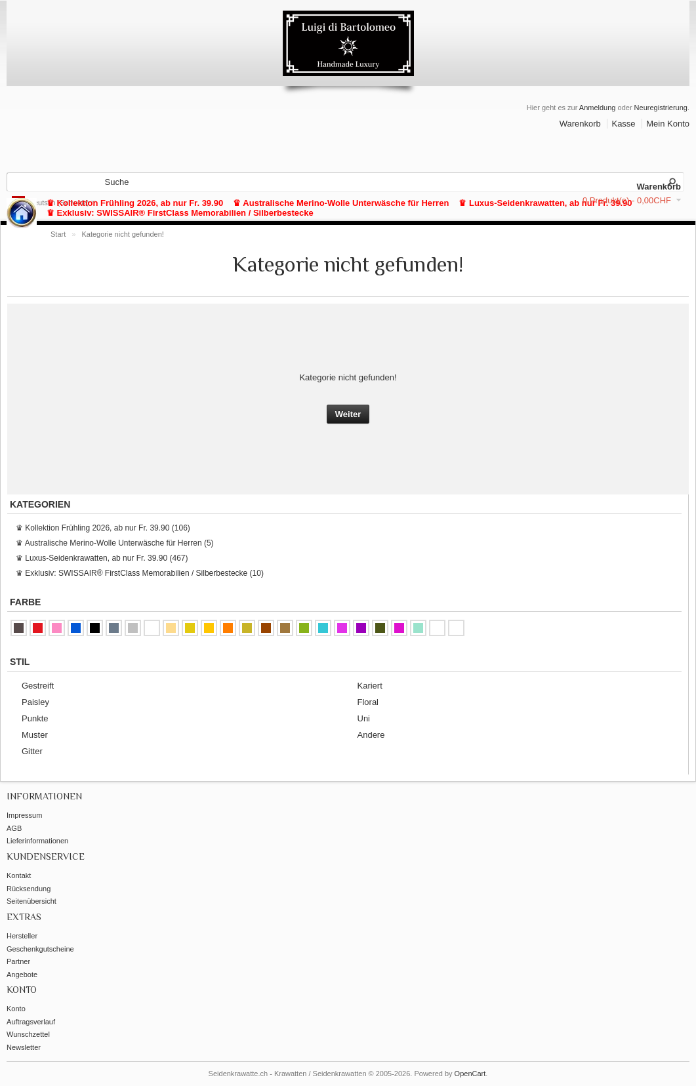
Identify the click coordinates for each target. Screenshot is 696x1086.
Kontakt (19, 875)
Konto (16, 1009)
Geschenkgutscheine (40, 949)
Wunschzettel (28, 1034)
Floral (368, 702)
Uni (364, 718)
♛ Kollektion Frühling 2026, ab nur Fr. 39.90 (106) (103, 528)
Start (58, 234)
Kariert (370, 686)
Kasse (623, 124)
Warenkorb (580, 124)
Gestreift (38, 686)
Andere (371, 735)
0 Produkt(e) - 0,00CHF (627, 200)
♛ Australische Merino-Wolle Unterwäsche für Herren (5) (115, 543)
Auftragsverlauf (31, 1022)
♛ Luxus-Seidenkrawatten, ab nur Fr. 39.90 (545, 203)
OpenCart (470, 1073)
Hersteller (22, 936)
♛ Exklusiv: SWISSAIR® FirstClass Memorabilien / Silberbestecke (180, 213)
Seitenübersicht (31, 901)
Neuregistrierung (660, 107)
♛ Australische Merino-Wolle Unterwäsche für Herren (341, 203)
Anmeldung (597, 107)
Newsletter (24, 1047)
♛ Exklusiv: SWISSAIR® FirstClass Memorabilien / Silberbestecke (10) (140, 573)
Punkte (35, 718)
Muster (35, 735)
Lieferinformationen (37, 841)
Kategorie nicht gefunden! (122, 234)
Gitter (32, 751)
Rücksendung (29, 889)
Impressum (24, 815)
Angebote (22, 974)
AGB (14, 828)
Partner (18, 961)
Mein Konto (667, 124)
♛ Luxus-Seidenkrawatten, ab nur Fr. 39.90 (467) (102, 558)
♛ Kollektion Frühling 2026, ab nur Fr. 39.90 (135, 203)
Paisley (35, 702)
